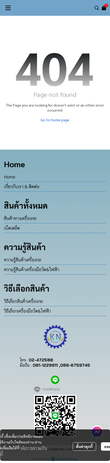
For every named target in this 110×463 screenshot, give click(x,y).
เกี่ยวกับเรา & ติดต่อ (21, 186)
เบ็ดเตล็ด (12, 228)
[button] (97, 8)
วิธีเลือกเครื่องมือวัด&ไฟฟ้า (27, 311)
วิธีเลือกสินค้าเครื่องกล (23, 301)
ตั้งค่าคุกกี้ (84, 446)
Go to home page (55, 119)
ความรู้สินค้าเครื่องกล (22, 259)
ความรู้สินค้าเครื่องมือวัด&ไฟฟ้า (31, 269)
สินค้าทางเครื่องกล (20, 218)
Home (9, 177)
